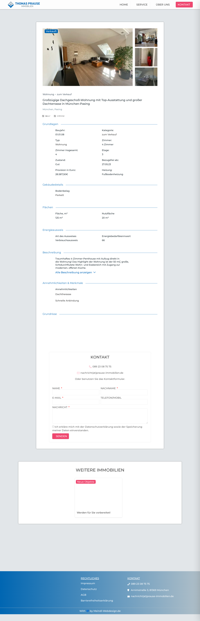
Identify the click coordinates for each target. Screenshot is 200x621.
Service (141, 4)
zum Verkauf (64, 94)
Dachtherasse (63, 294)
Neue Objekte (85, 482)
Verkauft (51, 31)
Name (56, 388)
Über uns (163, 4)
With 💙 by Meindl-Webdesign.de (100, 610)
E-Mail (57, 398)
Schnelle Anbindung (67, 300)
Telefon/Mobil (111, 398)
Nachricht (60, 407)
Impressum (88, 583)
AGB (83, 595)
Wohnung (48, 94)
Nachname (108, 388)
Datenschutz (89, 589)
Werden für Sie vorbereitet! (93, 512)
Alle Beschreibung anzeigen (75, 272)
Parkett (59, 195)
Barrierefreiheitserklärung (97, 600)
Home (124, 4)
